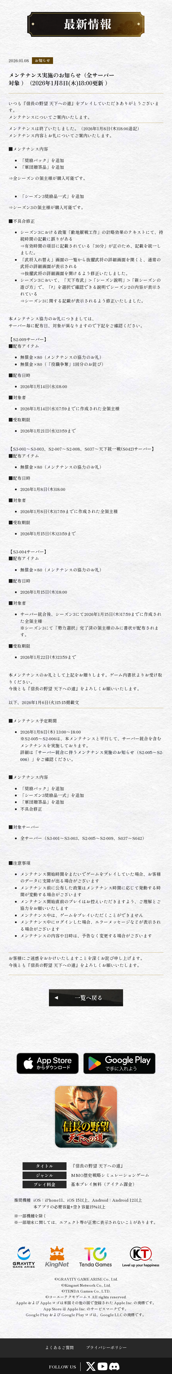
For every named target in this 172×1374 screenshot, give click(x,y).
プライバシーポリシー (106, 1347)
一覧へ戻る (89, 997)
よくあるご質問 (59, 1347)
